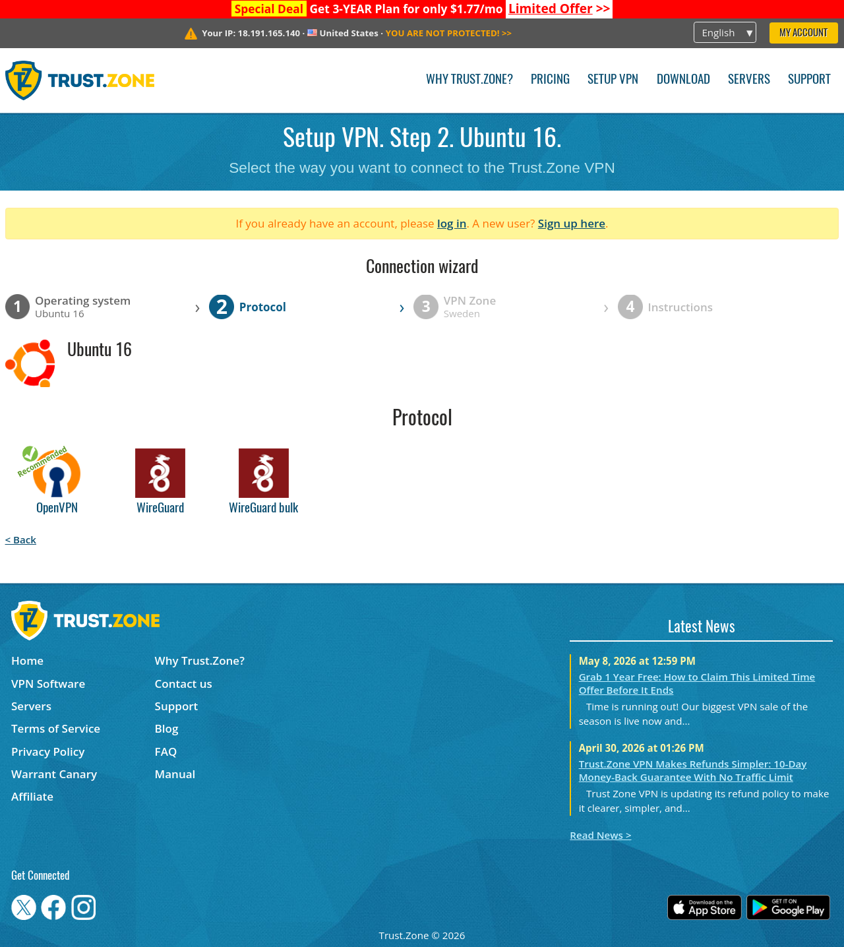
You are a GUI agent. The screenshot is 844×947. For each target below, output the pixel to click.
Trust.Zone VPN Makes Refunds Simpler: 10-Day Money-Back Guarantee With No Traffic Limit (693, 770)
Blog (167, 728)
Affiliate (32, 796)
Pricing (550, 80)
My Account (803, 33)
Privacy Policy (47, 751)
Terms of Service (55, 728)
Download (683, 80)
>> (559, 8)
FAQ (166, 751)
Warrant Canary (54, 773)
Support (809, 80)
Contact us (183, 683)
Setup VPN (613, 80)
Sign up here (571, 223)
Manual (175, 773)
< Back (20, 539)
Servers (749, 80)
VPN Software (48, 683)
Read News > (600, 834)
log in (452, 223)
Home (27, 660)
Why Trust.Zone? (469, 80)
